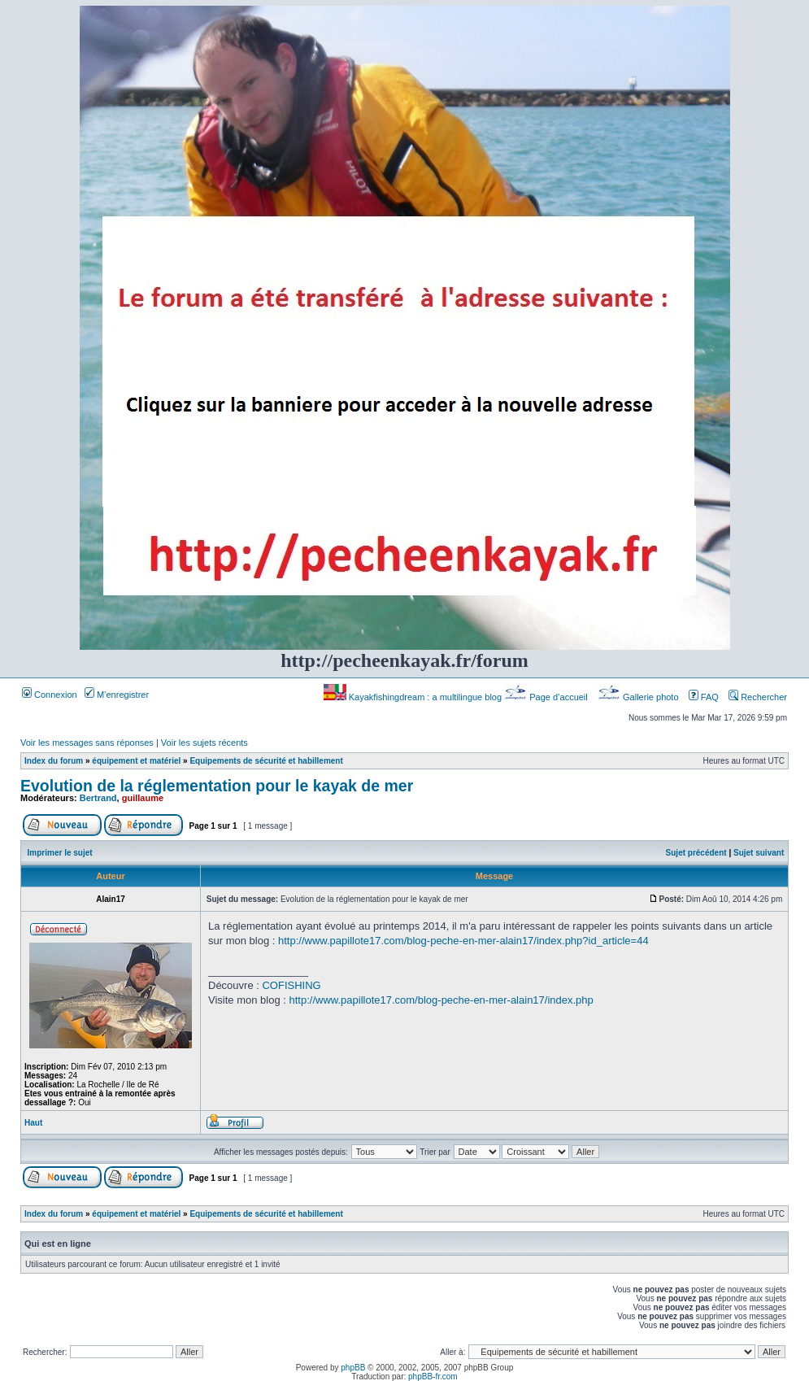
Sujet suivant (758, 852)
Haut (33, 1122)
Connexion (49, 694)
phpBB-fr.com (433, 1376)
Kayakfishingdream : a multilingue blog (414, 697)
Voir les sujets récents (204, 742)
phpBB (353, 1367)
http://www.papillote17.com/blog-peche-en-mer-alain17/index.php (441, 1000)
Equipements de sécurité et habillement (265, 760)
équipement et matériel (136, 760)
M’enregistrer (117, 694)
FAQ (704, 697)
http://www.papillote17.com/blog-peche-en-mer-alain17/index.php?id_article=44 (463, 940)
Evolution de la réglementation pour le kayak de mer (216, 786)
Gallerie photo (639, 697)
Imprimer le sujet (60, 852)
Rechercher (758, 697)
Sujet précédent (696, 852)
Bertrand (98, 798)
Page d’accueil (547, 697)
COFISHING (291, 985)
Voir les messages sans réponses (87, 742)
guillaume (142, 798)
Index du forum (53, 760)
